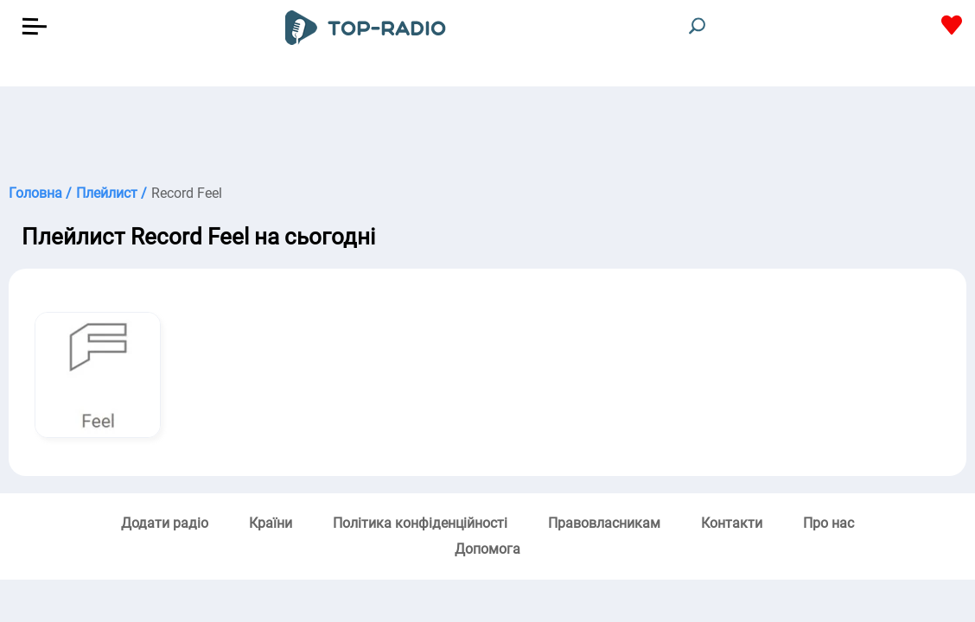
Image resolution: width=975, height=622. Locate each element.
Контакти (731, 523)
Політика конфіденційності (420, 523)
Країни (270, 523)
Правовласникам (604, 523)
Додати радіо (164, 523)
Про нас (828, 523)
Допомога (487, 549)
